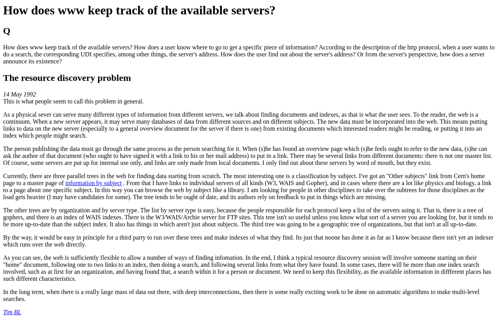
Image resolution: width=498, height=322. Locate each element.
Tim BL (12, 312)
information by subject (93, 183)
